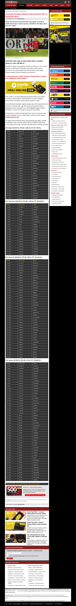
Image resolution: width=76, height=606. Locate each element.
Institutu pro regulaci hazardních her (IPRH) (32, 590)
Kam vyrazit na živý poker (56, 172)
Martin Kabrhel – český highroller (58, 190)
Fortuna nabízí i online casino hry (58, 201)
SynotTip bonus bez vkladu (33, 120)
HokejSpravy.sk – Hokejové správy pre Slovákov (17, 585)
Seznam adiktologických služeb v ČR (31, 600)
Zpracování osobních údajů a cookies (36, 603)
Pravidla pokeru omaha (56, 147)
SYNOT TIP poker (13, 8)
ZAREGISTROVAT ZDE (12, 117)
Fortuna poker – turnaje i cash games (59, 168)
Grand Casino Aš (55, 180)
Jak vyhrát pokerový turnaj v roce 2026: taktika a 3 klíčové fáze (37, 536)
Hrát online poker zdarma (56, 160)
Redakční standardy (16, 603)
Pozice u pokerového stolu (57, 145)
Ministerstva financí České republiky (54, 589)
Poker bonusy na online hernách (58, 162)
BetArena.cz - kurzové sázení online (14, 567)
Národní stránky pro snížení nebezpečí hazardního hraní (54, 600)
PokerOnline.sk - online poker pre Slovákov (36, 585)
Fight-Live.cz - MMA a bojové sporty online (16, 569)
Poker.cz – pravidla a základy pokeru (35, 567)
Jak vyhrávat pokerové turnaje (57, 139)
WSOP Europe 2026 (56, 184)
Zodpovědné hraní (55, 590)
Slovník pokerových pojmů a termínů (58, 143)
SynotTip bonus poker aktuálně (57, 127)
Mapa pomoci (41, 600)
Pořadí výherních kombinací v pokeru (59, 135)
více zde (25, 501)
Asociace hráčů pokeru (56, 199)
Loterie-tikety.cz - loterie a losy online (35, 573)
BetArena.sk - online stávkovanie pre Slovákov (16, 579)
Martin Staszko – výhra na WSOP (58, 188)
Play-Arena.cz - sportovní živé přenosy (36, 577)
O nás (6, 603)
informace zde (29, 596)
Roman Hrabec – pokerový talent (58, 186)
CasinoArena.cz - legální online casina (36, 569)
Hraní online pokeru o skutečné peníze (59, 164)
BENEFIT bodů (35, 108)
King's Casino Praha (55, 178)
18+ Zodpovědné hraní (49, 603)
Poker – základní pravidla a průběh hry (59, 133)
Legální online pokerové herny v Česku (59, 157)
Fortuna (7, 8)
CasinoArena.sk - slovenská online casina (36, 583)
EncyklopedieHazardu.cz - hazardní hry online (37, 571)
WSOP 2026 (54, 182)
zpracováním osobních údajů (19, 555)
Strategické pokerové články (57, 153)
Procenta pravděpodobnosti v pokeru (59, 137)
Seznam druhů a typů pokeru (57, 149)
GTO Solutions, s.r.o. (59, 603)
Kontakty (10, 603)
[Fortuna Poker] (60, 42)
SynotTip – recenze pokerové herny (58, 120)
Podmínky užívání (25, 603)
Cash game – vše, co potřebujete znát (59, 141)
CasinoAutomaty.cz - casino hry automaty (36, 575)
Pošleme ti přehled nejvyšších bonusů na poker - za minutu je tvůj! (24, 550)
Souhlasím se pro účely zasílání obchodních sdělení (23, 555)
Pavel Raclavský (20, 18)
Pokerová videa (55, 151)
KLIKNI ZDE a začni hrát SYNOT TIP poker (35, 495)
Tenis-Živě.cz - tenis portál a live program (15, 575)
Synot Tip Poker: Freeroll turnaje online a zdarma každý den (37, 524)
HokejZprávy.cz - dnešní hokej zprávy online (16, 573)
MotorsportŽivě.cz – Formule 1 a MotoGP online (17, 577)
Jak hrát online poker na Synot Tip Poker (59, 166)
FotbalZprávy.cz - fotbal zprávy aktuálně (15, 571)
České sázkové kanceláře (56, 203)
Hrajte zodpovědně (8, 499)
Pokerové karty (55, 174)
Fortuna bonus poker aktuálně (57, 129)
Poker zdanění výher (56, 197)
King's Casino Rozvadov (56, 176)
